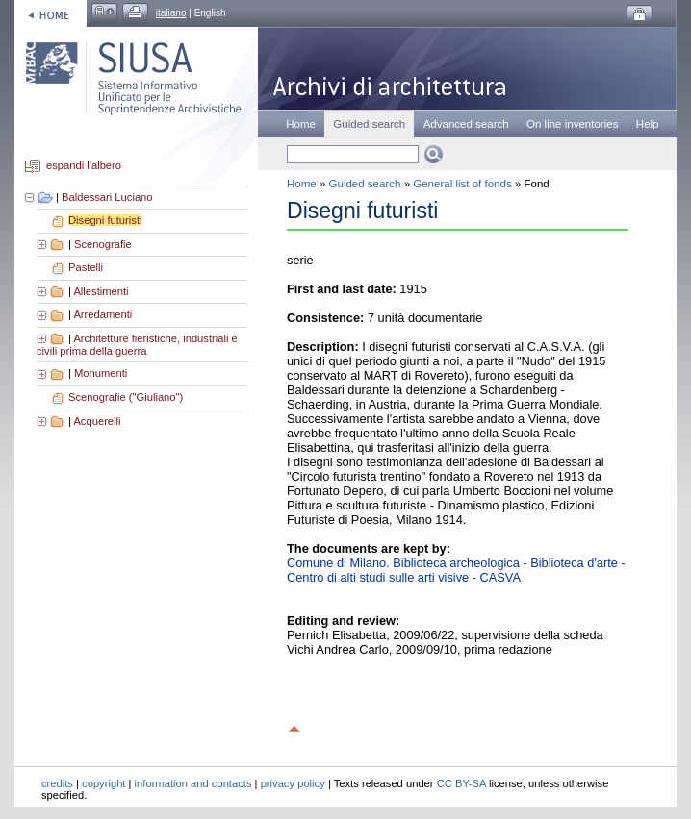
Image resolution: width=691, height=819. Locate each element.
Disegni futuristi (104, 220)
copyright (103, 783)
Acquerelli (96, 421)
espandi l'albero (83, 166)
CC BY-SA (461, 783)
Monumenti (100, 373)
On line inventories (572, 124)
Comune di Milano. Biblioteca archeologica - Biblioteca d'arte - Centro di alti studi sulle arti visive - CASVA (456, 570)
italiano (171, 13)
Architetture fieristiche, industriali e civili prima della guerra (137, 345)
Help (647, 124)
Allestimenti (100, 291)
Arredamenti (102, 314)
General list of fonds (462, 183)
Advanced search (466, 124)
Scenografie (103, 244)
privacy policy (293, 783)
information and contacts (193, 783)
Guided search (365, 183)
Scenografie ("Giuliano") (125, 397)
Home (301, 124)
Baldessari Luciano (107, 197)
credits (57, 783)
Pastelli (85, 267)
